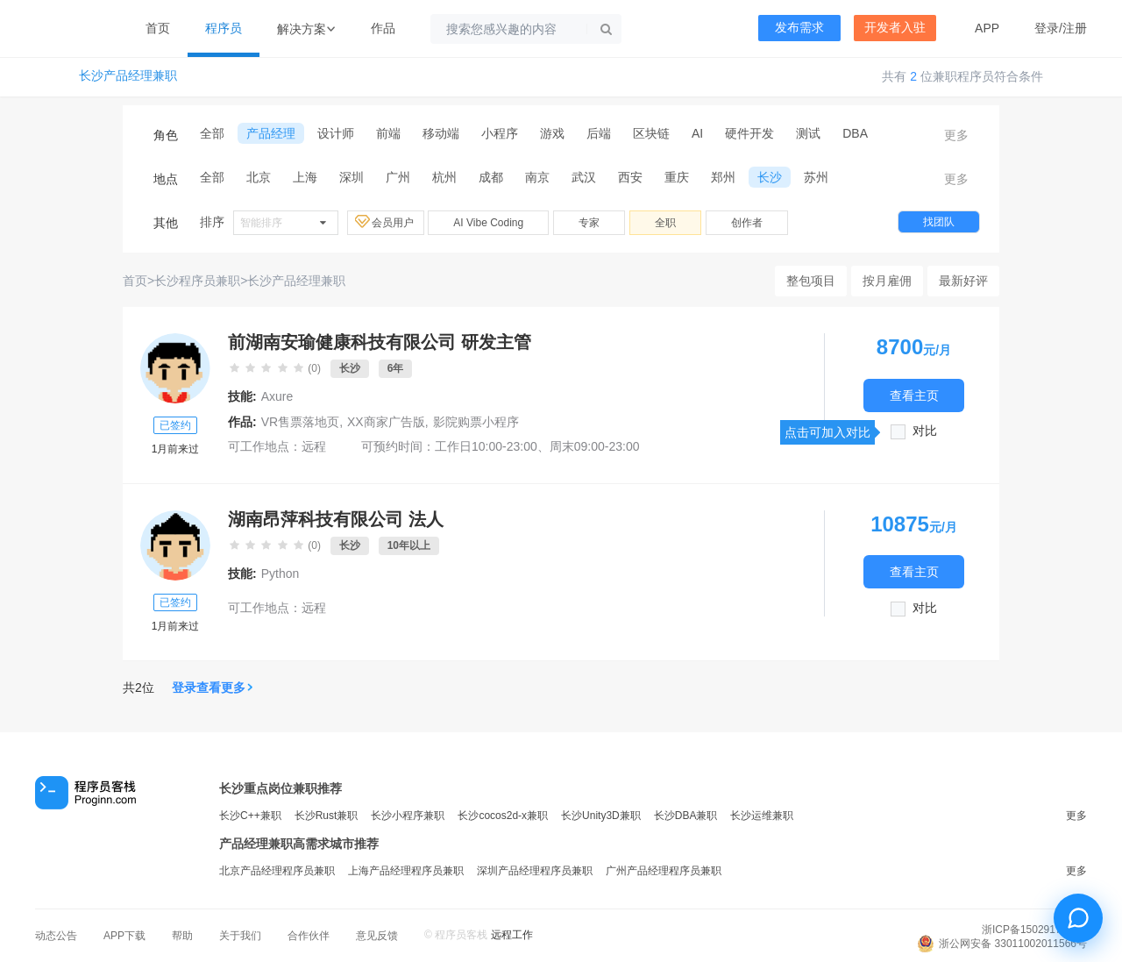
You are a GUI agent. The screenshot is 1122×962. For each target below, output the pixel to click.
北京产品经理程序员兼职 (277, 871)
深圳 (351, 177)
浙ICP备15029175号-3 (1034, 929)
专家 (589, 223)
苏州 (816, 177)
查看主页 (914, 395)
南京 (537, 177)
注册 (1074, 28)
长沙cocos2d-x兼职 (503, 815)
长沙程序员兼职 (197, 281)
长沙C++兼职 (250, 815)
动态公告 (56, 935)
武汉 (584, 177)
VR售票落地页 (300, 422)
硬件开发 (749, 133)
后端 (598, 133)
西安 (630, 177)
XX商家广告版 (386, 422)
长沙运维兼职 (761, 815)
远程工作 (512, 935)
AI (697, 133)
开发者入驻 (895, 27)
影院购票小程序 (476, 422)
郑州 (723, 177)
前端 (388, 133)
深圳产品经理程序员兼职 (535, 871)
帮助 (182, 935)
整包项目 (810, 281)
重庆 (676, 177)
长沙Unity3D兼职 (601, 815)
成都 (491, 177)
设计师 (335, 133)
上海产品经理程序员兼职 (406, 871)
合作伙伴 (309, 935)
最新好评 (963, 281)
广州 (398, 177)
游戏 (552, 133)
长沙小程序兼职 (407, 815)
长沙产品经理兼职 (128, 75)
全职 (665, 223)
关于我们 (240, 935)
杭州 (444, 177)
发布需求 (799, 27)
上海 (305, 177)
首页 (158, 28)
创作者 (747, 223)
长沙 (769, 177)
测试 (808, 133)
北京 (258, 177)
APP (987, 28)
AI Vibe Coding (488, 223)
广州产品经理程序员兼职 (663, 871)
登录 (1046, 28)
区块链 (651, 133)
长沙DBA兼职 (686, 815)
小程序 (499, 133)
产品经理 (270, 133)
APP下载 (124, 935)
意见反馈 (377, 935)
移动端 (441, 133)
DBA (855, 133)
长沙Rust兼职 (327, 815)
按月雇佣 (887, 281)
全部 (212, 133)
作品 (383, 28)
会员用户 (385, 222)
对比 (925, 431)
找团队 (939, 222)
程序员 (223, 28)
